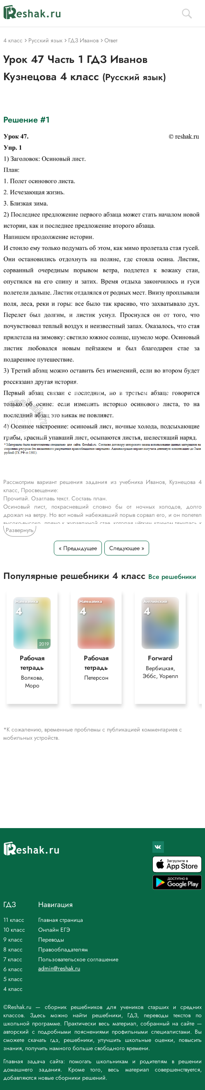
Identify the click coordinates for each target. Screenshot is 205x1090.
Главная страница (60, 920)
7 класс (12, 959)
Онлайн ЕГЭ (54, 930)
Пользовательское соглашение (78, 959)
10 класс (14, 930)
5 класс (13, 979)
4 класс (13, 989)
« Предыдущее (78, 548)
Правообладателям (63, 949)
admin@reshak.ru (59, 968)
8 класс (13, 949)
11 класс (13, 920)
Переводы (51, 939)
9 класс (13, 939)
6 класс (13, 969)
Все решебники (172, 576)
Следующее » (126, 548)
